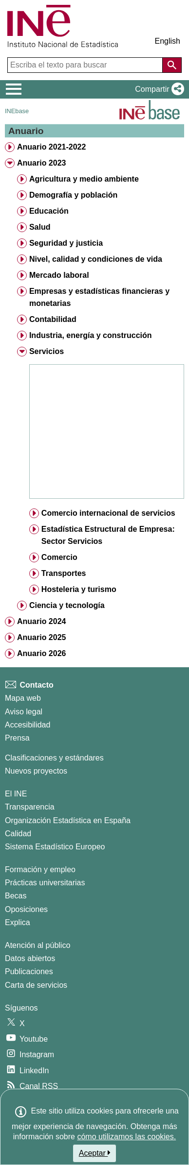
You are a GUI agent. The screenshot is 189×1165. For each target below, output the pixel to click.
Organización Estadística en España (68, 820)
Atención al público (37, 945)
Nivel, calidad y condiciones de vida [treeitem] (95, 259)
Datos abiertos (30, 958)
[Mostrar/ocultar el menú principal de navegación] (14, 89)
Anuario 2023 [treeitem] (41, 163)
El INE (16, 794)
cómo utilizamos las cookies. (126, 1136)
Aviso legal (23, 712)
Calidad (18, 833)
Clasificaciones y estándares (54, 758)
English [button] (167, 41)
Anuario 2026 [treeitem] (41, 653)
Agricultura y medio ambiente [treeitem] (84, 179)
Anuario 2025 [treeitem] (41, 637)
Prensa (17, 738)
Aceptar (95, 1152)
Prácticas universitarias (45, 882)
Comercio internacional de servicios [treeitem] (108, 513)
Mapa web (23, 698)
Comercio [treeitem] (59, 557)
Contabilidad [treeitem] (52, 319)
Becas (15, 896)
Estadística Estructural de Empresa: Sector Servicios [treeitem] (108, 535)
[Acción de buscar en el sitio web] (172, 65)
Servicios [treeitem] (46, 351)
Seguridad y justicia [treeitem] (66, 243)
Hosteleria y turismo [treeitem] (78, 589)
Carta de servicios (36, 985)
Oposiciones (26, 909)
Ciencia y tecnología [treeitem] (67, 605)
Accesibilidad (27, 725)
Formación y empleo (40, 869)
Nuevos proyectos (36, 771)
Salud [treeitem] (40, 227)
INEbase (17, 111)
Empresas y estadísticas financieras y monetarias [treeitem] (99, 297)
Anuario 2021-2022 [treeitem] (51, 147)
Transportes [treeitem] (63, 573)
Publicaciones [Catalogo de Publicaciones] (29, 971)
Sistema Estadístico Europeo (55, 847)
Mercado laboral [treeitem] (59, 275)
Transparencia (30, 807)
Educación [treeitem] (49, 211)
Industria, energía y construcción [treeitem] (90, 335)
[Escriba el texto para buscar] (86, 65)
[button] (157, 89)
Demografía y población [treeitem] (73, 195)
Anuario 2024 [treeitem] (41, 621)
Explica (17, 922)
